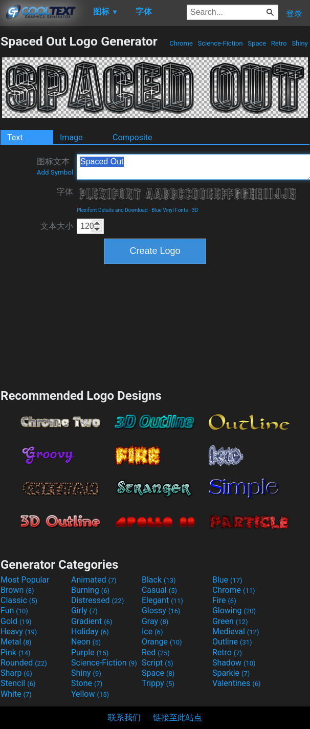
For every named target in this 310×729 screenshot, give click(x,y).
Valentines (236, 683)
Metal (16, 642)
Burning (90, 590)
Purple (89, 652)
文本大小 (56, 226)
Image (71, 137)
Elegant (162, 600)
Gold (16, 621)
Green (230, 621)
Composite (132, 137)
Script (157, 663)
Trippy (158, 683)
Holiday (90, 631)
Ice (152, 631)
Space (257, 43)
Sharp (16, 673)
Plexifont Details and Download (112, 210)
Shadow (234, 663)
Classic (19, 600)
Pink (16, 652)
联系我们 (124, 717)
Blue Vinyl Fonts (169, 210)
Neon (86, 642)
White (16, 694)
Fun (14, 610)
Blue (227, 580)
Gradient (91, 621)
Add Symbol (55, 172)
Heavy (19, 631)
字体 (65, 192)
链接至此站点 (177, 717)
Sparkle (231, 673)
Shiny (299, 43)
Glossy (161, 610)
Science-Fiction (220, 43)
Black (159, 580)
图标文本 (55, 166)
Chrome (181, 43)
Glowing (234, 610)
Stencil (18, 683)
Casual (159, 590)
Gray (155, 621)
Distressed (97, 600)
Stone (86, 683)
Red (156, 652)
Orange (162, 642)
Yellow (90, 694)
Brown (17, 590)
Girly (84, 610)
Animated (94, 580)
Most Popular (25, 580)
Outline (232, 642)
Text (15, 137)
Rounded (24, 663)
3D (195, 210)
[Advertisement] (155, 325)
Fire (224, 600)
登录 (294, 13)
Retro (279, 43)
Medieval (235, 631)
